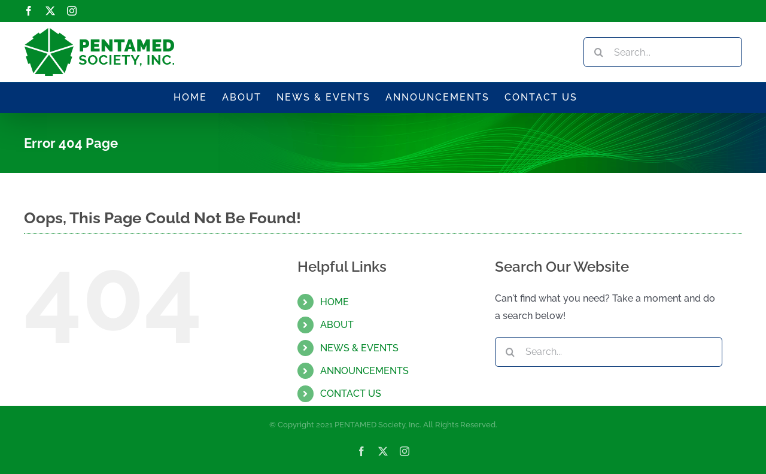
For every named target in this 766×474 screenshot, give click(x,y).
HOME (334, 302)
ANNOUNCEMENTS (364, 370)
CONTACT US (350, 393)
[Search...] (662, 52)
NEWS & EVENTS (359, 348)
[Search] (598, 52)
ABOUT (337, 324)
